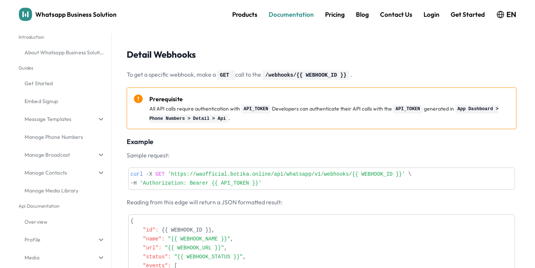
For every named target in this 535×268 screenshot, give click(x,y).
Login (432, 14)
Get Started (468, 14)
